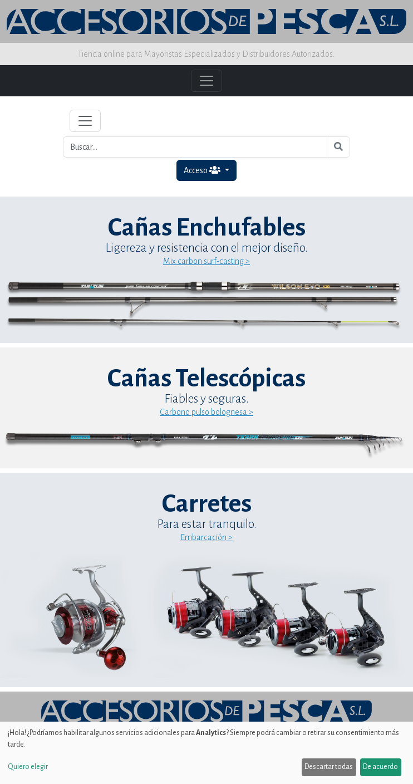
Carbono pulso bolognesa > (206, 412)
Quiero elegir (28, 767)
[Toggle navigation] (85, 121)
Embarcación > (206, 537)
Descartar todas (328, 767)
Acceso (203, 170)
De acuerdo (380, 767)
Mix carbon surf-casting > (206, 261)
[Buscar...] (195, 147)
